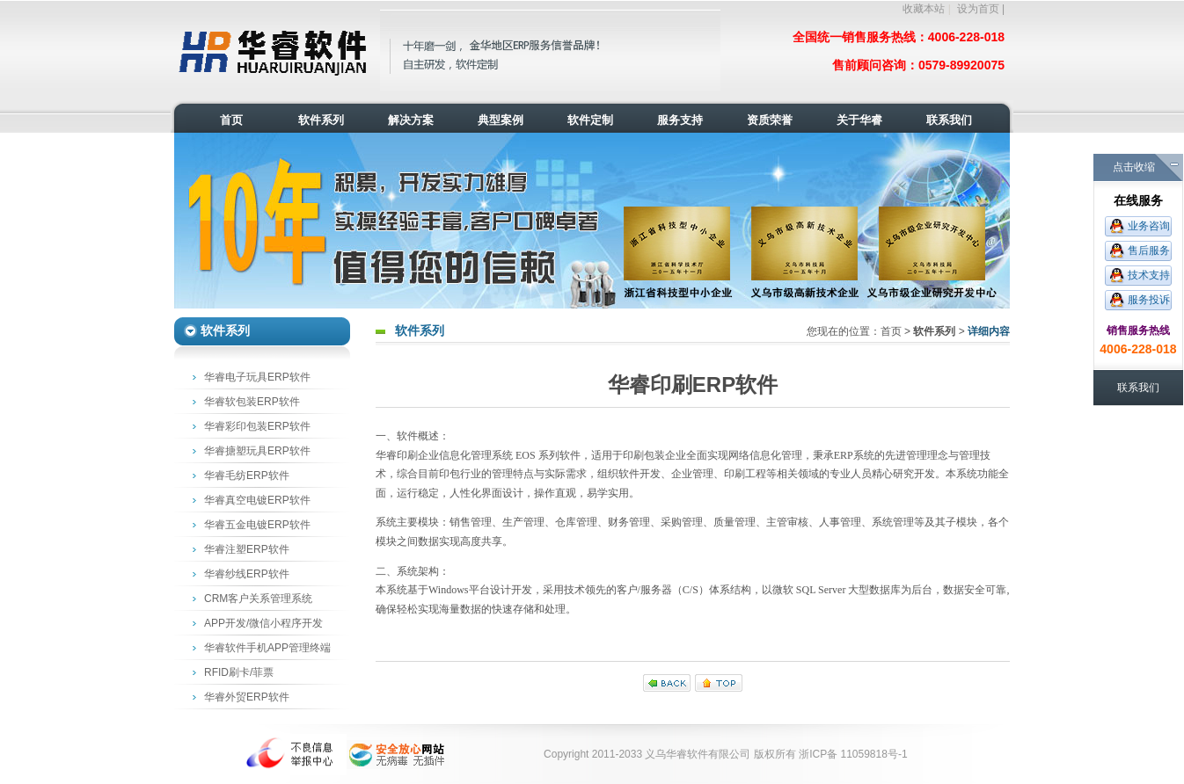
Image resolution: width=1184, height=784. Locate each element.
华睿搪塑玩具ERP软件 (257, 451)
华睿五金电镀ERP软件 (257, 525)
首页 (891, 331)
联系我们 (1138, 387)
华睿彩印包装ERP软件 (257, 426)
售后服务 (1149, 250)
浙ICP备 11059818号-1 (853, 754)
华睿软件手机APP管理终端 (267, 648)
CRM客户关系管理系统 (258, 598)
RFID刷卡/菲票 (239, 672)
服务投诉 (1149, 300)
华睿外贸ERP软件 (246, 697)
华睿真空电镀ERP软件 (257, 500)
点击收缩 (1134, 167)
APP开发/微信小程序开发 (263, 623)
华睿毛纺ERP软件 (246, 475)
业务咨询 (1149, 226)
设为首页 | (981, 9)
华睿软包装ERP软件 (252, 402)
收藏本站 (924, 9)
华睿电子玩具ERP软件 (257, 377)
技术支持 (1149, 275)
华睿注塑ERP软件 (246, 549)
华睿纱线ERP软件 (246, 574)
